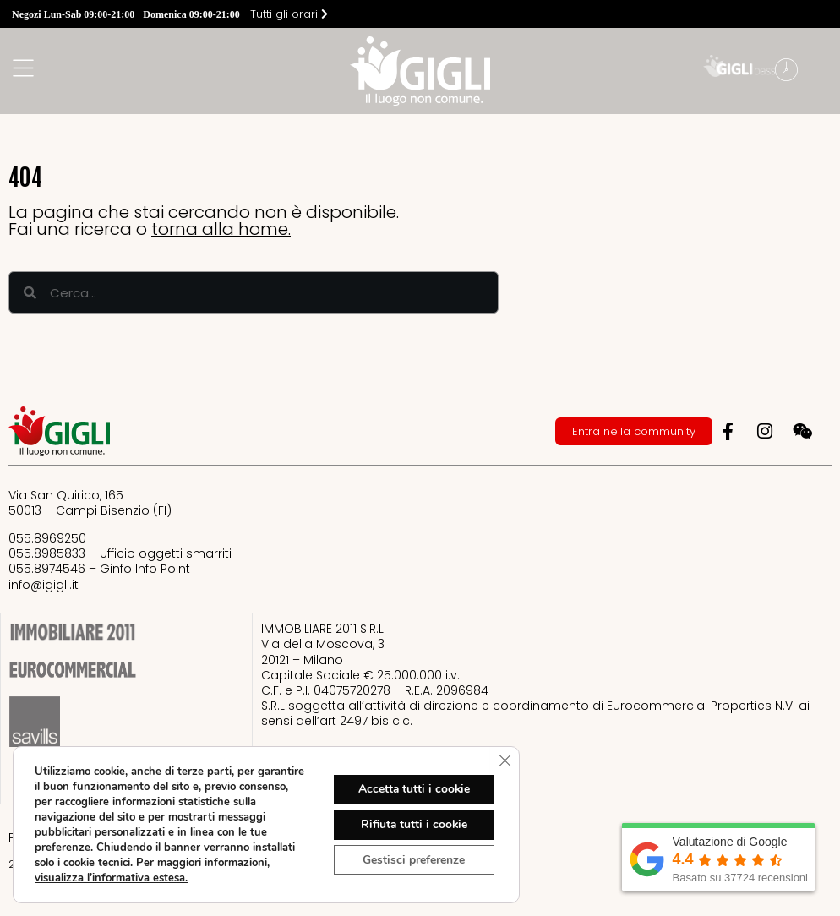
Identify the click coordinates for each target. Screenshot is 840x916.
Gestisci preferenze (413, 860)
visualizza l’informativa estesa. (111, 878)
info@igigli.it (43, 584)
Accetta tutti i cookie (412, 789)
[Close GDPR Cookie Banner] (504, 760)
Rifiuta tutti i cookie (412, 824)
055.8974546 (46, 568)
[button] (823, 71)
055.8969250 (47, 538)
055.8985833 (46, 553)
